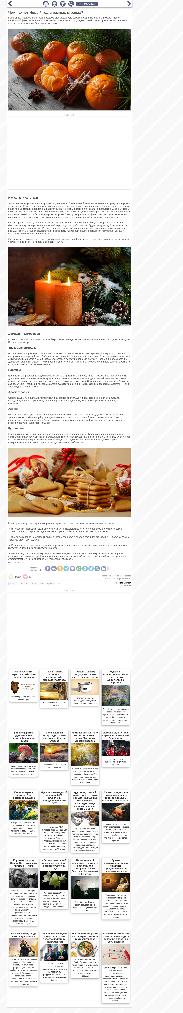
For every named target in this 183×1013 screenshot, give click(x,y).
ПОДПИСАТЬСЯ (87, 3)
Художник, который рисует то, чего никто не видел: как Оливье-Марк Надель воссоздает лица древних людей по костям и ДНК (85, 800)
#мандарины (110, 579)
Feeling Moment (123, 583)
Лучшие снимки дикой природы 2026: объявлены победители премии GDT (54, 798)
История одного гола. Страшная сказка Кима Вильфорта (115, 735)
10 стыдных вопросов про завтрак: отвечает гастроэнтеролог (85, 936)
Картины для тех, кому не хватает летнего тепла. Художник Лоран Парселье (85, 736)
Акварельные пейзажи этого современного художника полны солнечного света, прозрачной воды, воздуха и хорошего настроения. (23, 828)
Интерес (13, 584)
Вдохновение (37, 584)
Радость (24, 584)
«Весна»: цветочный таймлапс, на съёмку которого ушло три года (54, 864)
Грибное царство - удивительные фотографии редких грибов (23, 736)
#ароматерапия (124, 579)
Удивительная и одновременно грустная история (115, 762)
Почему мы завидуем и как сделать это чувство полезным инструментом (54, 937)
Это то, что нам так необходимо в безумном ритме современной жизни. (85, 700)
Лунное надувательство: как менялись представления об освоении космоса (115, 866)
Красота (50, 584)
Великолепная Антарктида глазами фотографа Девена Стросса (54, 736)
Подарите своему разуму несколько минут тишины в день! (85, 674)
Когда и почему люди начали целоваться (23, 935)
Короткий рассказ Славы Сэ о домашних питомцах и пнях (23, 863)
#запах (105, 576)
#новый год (114, 576)
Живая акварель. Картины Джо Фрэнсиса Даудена (24, 795)
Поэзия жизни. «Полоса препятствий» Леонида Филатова (54, 675)
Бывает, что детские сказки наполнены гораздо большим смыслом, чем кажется (115, 796)
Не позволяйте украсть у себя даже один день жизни (24, 674)
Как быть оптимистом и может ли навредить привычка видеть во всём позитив (115, 937)
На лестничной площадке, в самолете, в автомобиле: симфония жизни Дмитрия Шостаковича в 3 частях (85, 867)
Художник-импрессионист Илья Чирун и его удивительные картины (115, 677)
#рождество (125, 576)
